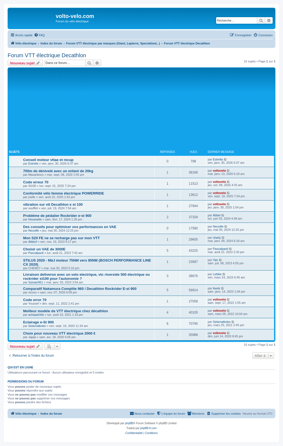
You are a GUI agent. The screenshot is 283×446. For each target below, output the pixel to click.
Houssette (35, 219)
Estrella (33, 163)
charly (217, 237)
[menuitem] (39, 35)
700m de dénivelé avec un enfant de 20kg (58, 171)
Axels (216, 288)
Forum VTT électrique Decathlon (47, 55)
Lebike (217, 274)
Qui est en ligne (20, 367)
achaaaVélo (36, 314)
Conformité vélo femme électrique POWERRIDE (63, 193)
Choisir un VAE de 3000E (44, 249)
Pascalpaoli (35, 252)
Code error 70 (34, 300)
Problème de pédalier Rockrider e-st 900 (57, 216)
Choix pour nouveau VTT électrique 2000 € (59, 333)
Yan (215, 260)
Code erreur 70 (35, 182)
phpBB (129, 423)
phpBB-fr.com (148, 428)
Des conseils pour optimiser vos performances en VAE (69, 227)
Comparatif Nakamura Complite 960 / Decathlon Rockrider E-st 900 (79, 289)
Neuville (33, 230)
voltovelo (219, 170)
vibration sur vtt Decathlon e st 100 (53, 204)
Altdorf (32, 241)
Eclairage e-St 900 (38, 322)
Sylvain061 (35, 282)
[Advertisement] (146, 109)
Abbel (216, 215)
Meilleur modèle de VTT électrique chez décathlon (65, 311)
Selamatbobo (37, 325)
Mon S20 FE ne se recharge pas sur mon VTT (61, 238)
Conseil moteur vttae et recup (48, 160)
